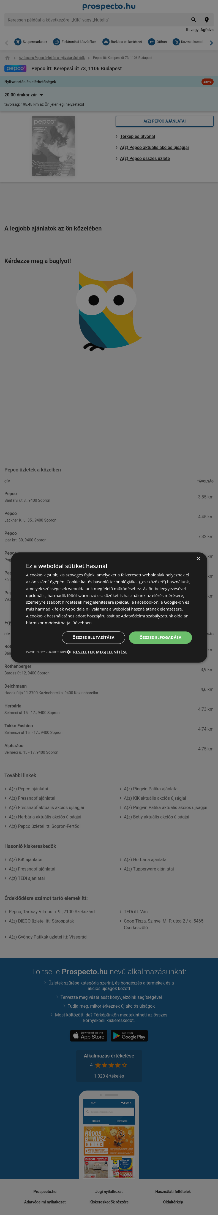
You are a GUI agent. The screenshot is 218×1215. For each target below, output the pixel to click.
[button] (96, 651)
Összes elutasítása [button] (93, 637)
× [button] (198, 559)
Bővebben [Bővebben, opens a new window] (82, 622)
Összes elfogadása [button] (160, 637)
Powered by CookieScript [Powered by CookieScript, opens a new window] (46, 652)
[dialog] (109, 607)
